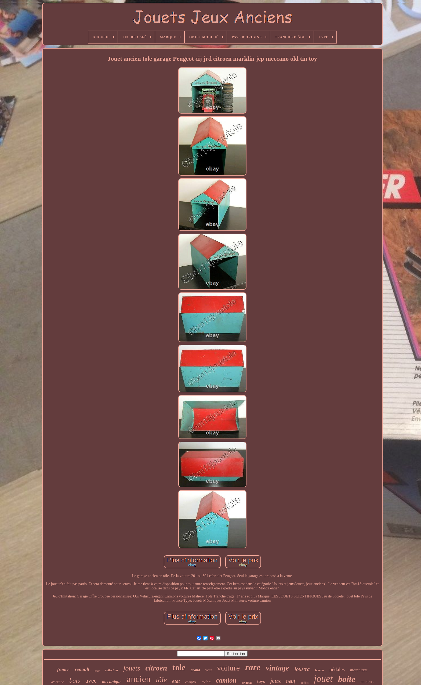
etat (176, 681)
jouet (323, 678)
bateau (319, 670)
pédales (337, 669)
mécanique (359, 670)
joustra (302, 669)
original (247, 682)
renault (82, 669)
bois (74, 680)
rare (252, 667)
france (63, 669)
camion (226, 680)
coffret (305, 682)
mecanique (111, 681)
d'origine (57, 682)
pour (97, 670)
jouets (131, 668)
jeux (275, 680)
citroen (156, 668)
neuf (290, 681)
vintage (277, 668)
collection (111, 670)
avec (91, 680)
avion (206, 682)
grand (195, 670)
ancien (139, 679)
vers (208, 670)
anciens (367, 681)
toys (261, 681)
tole (178, 667)
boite (346, 679)
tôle (161, 680)
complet (190, 682)
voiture (228, 667)
